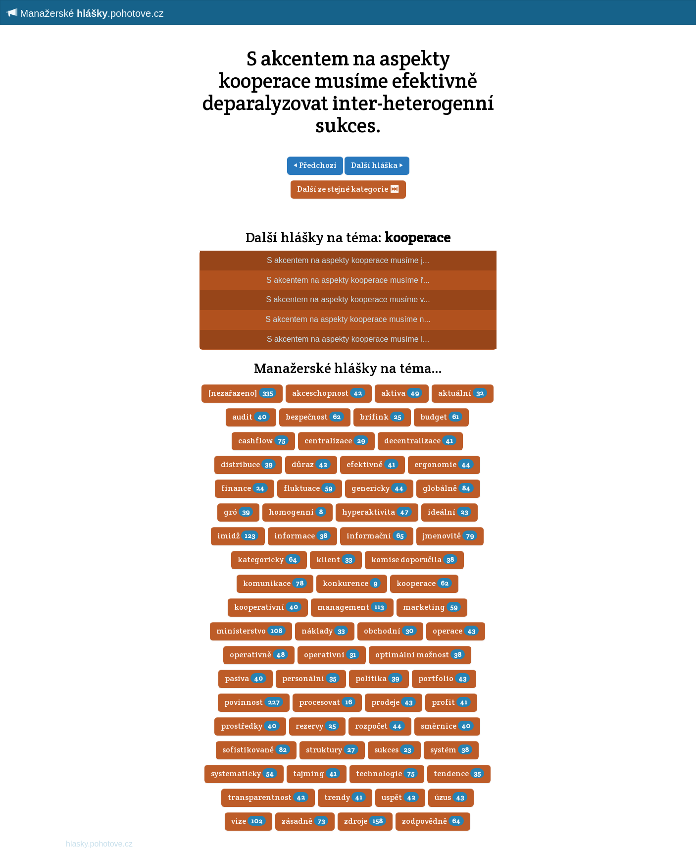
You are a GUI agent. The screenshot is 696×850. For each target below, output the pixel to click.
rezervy (317, 726)
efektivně (372, 464)
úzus (451, 797)
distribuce (248, 464)
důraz (311, 464)
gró (238, 512)
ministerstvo (251, 631)
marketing (432, 607)
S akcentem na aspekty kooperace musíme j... (348, 260)
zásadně (305, 821)
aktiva (401, 393)
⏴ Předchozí (315, 165)
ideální (449, 512)
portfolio (444, 678)
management (352, 607)
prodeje (393, 702)
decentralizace (420, 440)
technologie (387, 773)
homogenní (297, 512)
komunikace (275, 583)
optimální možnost (420, 654)
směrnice (447, 726)
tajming (316, 773)
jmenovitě (450, 536)
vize (248, 821)
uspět (400, 797)
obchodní (390, 631)
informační (377, 536)
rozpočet (380, 726)
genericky (379, 488)
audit (251, 417)
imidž (237, 536)
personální (311, 678)
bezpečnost (315, 417)
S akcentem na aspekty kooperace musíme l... (348, 339)
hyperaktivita (377, 512)
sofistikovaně (256, 749)
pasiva (245, 678)
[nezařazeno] (242, 393)
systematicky (244, 773)
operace (456, 631)
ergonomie (444, 464)
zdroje (365, 821)
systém (451, 749)
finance (244, 488)
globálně (448, 488)
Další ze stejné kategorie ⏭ (348, 189)
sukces (394, 749)
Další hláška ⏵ (377, 165)
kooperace (417, 237)
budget (441, 417)
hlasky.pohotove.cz (99, 844)
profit (451, 702)
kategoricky (269, 559)
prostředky (250, 726)
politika (378, 678)
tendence (459, 773)
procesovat (327, 702)
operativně (259, 654)
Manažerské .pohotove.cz (85, 13)
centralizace (336, 440)
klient (335, 559)
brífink (382, 417)
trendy (345, 797)
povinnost (253, 702)
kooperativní (267, 607)
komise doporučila (414, 559)
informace (302, 536)
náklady (324, 631)
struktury (332, 749)
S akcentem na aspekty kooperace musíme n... (348, 319)
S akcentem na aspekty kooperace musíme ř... (348, 280)
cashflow (263, 440)
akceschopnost (328, 393)
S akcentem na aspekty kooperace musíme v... (348, 299)
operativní (331, 654)
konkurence (352, 583)
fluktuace (310, 488)
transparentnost (268, 797)
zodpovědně (433, 821)
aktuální (462, 393)
